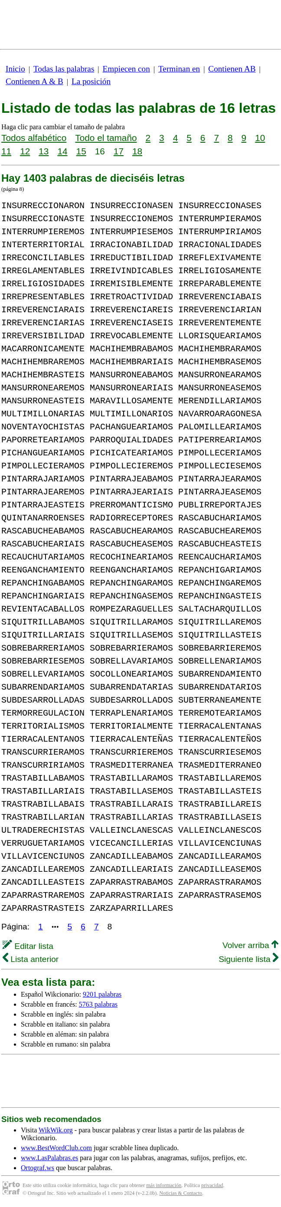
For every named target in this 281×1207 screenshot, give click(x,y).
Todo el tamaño (106, 138)
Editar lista (28, 946)
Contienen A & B (34, 81)
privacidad (212, 1185)
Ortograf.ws (37, 1167)
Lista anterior (31, 959)
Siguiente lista (248, 959)
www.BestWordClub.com (56, 1147)
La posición (91, 81)
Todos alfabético (33, 138)
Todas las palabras (63, 68)
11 (6, 151)
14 (62, 151)
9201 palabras (102, 994)
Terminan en (179, 68)
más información (163, 1185)
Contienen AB (231, 68)
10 (260, 138)
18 (137, 151)
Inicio (15, 68)
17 (119, 151)
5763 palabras (98, 1004)
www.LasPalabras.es (49, 1157)
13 (44, 151)
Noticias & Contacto (180, 1193)
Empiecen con (126, 68)
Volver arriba (250, 945)
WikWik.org (56, 1130)
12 (25, 151)
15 (81, 151)
